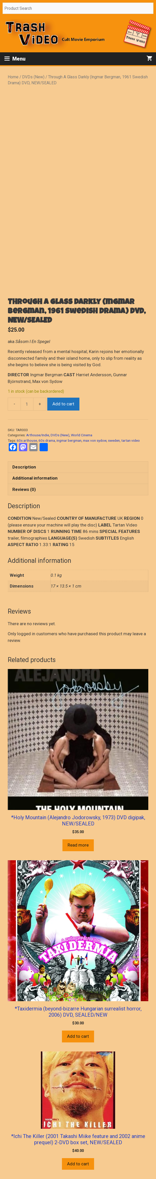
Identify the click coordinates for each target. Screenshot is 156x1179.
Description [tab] (24, 467)
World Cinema (81, 435)
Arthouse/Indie (37, 435)
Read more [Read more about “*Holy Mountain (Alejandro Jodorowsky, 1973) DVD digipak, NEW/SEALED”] (78, 845)
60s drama (47, 440)
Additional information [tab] (35, 478)
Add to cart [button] (78, 1036)
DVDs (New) (33, 76)
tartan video (130, 440)
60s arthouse (27, 440)
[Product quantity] (27, 404)
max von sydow (94, 440)
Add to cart (63, 403)
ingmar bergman (69, 440)
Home (13, 76)
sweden (114, 440)
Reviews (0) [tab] (24, 489)
